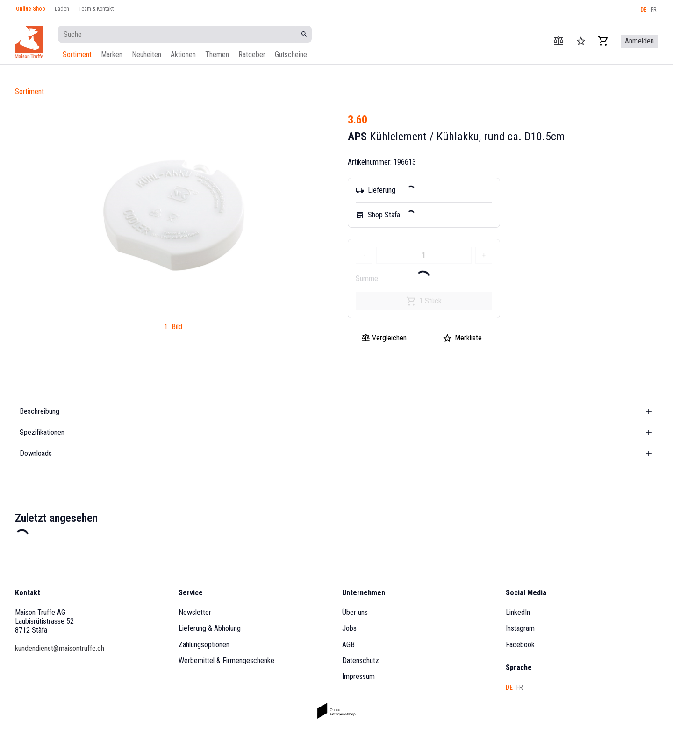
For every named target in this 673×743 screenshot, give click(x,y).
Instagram (520, 628)
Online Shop (30, 9)
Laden (62, 9)
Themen (217, 54)
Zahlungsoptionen (204, 644)
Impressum (358, 676)
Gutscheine (291, 54)
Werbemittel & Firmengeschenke (226, 660)
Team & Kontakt (96, 9)
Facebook (520, 644)
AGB (348, 644)
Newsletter (195, 612)
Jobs (349, 628)
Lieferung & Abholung (210, 628)
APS (357, 136)
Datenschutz (360, 660)
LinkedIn (518, 612)
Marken (111, 54)
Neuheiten (146, 54)
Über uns (355, 612)
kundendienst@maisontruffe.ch (59, 648)
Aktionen (183, 54)
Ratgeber (251, 54)
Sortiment (77, 54)
